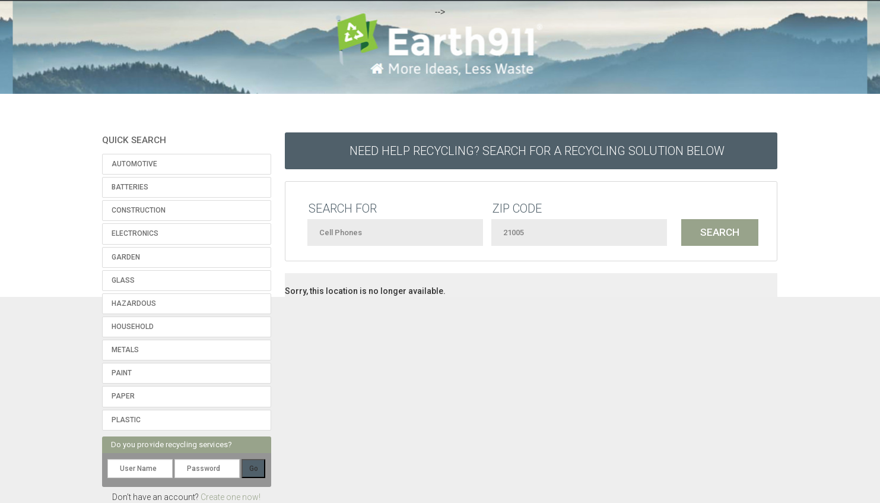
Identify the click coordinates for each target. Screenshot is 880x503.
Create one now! (230, 497)
